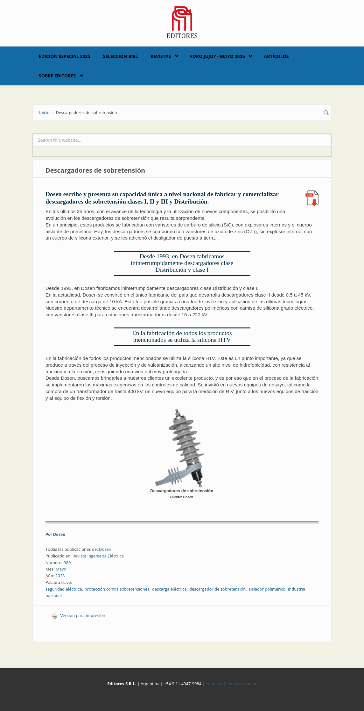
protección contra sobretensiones (117, 589)
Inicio (44, 112)
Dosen (59, 534)
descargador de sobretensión (217, 589)
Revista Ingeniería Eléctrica (98, 556)
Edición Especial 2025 (64, 56)
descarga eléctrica (169, 589)
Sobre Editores (57, 76)
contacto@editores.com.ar (231, 683)
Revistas (160, 56)
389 (67, 562)
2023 (60, 575)
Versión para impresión (78, 615)
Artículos (276, 56)
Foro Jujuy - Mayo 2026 (217, 56)
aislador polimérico (266, 589)
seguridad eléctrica (64, 589)
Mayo (61, 569)
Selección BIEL (120, 56)
